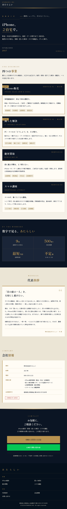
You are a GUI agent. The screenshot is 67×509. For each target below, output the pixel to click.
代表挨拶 (5, 493)
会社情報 (37, 493)
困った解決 (37, 480)
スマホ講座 (37, 484)
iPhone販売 (5, 480)
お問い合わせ (6, 496)
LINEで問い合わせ (33, 447)
